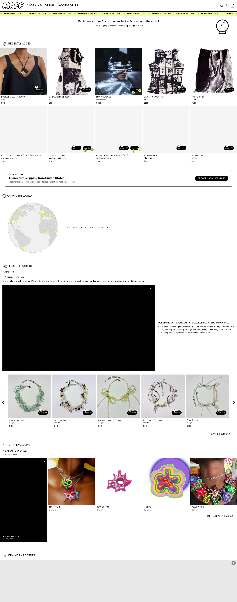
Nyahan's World (14, 450)
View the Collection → (222, 434)
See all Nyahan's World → (221, 516)
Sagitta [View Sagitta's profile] (8, 272)
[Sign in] (227, 5)
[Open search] (222, 5)
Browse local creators (211, 178)
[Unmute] (151, 288)
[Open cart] (233, 5)
